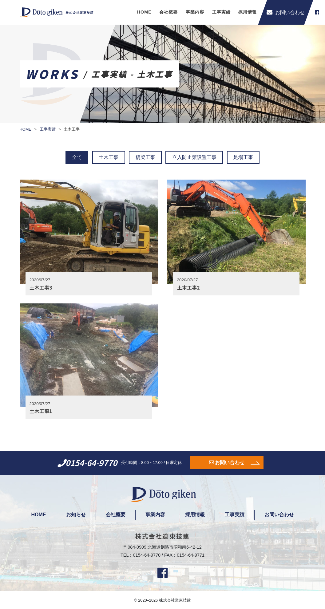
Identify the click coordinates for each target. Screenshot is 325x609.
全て (77, 157)
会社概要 (168, 12)
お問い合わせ (229, 462)
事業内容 (195, 12)
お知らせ (76, 514)
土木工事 (108, 157)
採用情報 (247, 12)
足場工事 (243, 157)
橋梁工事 (145, 157)
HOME (144, 12)
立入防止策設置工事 (194, 157)
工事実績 (221, 12)
